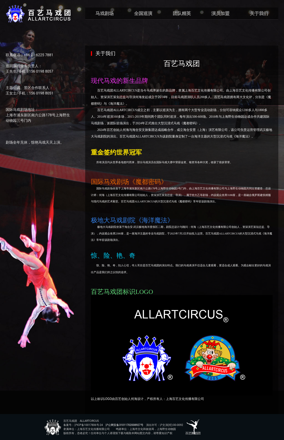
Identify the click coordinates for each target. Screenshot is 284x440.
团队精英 (182, 13)
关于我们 (259, 13)
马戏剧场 (104, 13)
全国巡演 (143, 13)
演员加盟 (220, 13)
